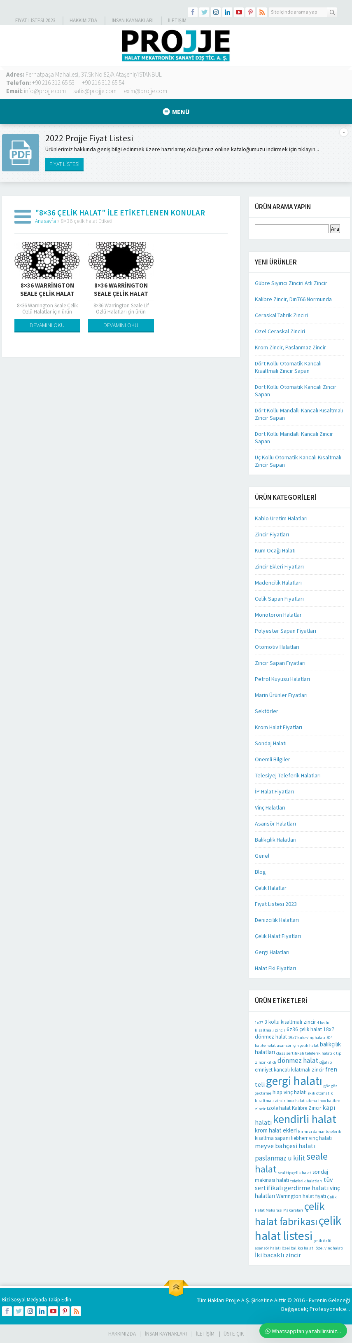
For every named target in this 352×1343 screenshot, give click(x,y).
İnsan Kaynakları (133, 20)
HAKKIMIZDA (122, 1333)
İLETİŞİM (177, 20)
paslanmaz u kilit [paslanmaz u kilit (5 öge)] (280, 1158)
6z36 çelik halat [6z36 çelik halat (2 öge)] (304, 1029)
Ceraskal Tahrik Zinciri (281, 315)
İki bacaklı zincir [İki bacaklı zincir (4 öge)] (278, 1255)
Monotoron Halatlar (278, 614)
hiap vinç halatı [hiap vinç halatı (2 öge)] (290, 1092)
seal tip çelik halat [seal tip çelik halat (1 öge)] (294, 1172)
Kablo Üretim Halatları (281, 518)
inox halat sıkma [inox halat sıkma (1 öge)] (302, 1100)
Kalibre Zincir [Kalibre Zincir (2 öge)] (306, 1107)
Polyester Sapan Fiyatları (285, 630)
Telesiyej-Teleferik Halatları (288, 775)
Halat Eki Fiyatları (275, 968)
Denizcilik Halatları (277, 920)
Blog (260, 871)
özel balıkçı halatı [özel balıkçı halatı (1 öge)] (298, 1248)
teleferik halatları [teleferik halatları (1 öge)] (306, 1181)
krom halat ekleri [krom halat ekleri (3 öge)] (276, 1130)
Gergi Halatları (272, 952)
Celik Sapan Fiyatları (279, 598)
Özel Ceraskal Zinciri (280, 331)
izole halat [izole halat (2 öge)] (279, 1107)
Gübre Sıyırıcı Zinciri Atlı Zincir (291, 283)
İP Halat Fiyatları (274, 791)
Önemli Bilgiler (272, 759)
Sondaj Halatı (271, 743)
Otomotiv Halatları (277, 646)
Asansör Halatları (275, 823)
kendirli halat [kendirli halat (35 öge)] (304, 1118)
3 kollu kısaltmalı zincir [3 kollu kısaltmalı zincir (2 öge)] (290, 1021)
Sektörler (266, 711)
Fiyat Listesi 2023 (35, 20)
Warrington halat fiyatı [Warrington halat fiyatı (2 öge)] (301, 1196)
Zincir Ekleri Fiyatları (279, 566)
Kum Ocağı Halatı (275, 550)
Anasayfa (45, 221)
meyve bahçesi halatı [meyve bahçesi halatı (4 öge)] (285, 1146)
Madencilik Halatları (278, 582)
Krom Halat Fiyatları (278, 727)
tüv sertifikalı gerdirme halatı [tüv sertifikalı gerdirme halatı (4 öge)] (294, 1183)
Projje (233, 1300)
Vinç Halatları (270, 807)
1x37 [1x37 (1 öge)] (259, 1022)
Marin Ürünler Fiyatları (281, 695)
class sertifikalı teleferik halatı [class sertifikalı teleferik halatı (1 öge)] (304, 1053)
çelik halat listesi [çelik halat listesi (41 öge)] (298, 1228)
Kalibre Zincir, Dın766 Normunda (293, 299)
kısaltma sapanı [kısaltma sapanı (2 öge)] (272, 1138)
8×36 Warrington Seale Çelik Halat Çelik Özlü (47, 293)
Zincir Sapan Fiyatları (280, 663)
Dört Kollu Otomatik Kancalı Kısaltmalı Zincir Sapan (288, 367)
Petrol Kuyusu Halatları (282, 679)
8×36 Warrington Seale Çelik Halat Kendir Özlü (121, 293)
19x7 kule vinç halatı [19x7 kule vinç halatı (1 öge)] (306, 1037)
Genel (262, 855)
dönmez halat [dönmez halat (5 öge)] (297, 1060)
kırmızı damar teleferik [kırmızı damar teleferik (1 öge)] (319, 1131)
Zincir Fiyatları (272, 534)
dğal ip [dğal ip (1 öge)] (325, 1062)
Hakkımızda (83, 20)
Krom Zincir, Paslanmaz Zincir (290, 347)
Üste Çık (234, 1333)
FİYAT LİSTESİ (64, 164)
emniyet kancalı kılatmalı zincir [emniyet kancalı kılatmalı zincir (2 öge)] (289, 1069)
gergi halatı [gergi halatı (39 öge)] (294, 1080)
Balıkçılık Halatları (275, 839)
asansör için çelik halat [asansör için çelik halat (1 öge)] (298, 1045)
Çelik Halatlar (271, 887)
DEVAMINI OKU (47, 325)
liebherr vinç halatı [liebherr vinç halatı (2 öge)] (311, 1138)
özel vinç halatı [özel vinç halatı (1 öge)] (329, 1248)
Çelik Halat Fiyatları (278, 936)
